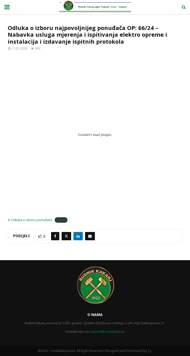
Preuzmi (61, 220)
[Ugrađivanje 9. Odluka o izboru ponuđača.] (95, 134)
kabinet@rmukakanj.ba (108, 331)
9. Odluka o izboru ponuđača (30, 220)
